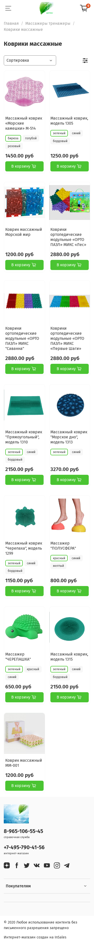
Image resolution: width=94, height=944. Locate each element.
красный (59, 558)
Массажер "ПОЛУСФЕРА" (63, 546)
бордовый (60, 141)
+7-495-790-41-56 (24, 847)
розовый (14, 146)
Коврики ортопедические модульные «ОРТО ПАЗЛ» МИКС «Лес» (68, 237)
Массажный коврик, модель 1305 (69, 121)
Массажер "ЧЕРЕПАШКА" (18, 657)
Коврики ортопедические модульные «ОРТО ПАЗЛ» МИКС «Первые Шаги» (67, 338)
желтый (58, 566)
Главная (11, 23)
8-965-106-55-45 (23, 831)
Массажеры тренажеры (47, 23)
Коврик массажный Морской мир (23, 232)
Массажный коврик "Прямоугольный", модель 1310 (23, 437)
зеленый (59, 133)
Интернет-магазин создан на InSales (35, 937)
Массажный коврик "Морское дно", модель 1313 (68, 437)
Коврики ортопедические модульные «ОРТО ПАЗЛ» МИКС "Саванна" (22, 338)
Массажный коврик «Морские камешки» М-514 (23, 123)
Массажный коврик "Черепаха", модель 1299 (23, 548)
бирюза (13, 138)
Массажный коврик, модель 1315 (69, 657)
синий (76, 133)
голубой (31, 138)
